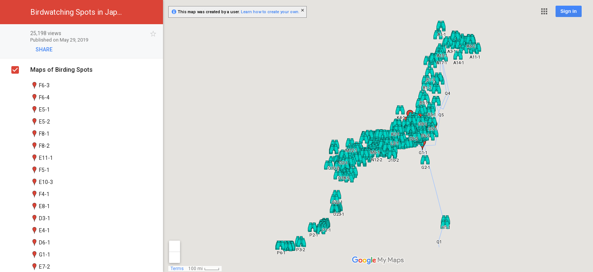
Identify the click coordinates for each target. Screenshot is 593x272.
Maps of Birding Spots (61, 69)
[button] (544, 11)
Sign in (568, 11)
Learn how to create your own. (270, 11)
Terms (177, 268)
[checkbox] (153, 33)
